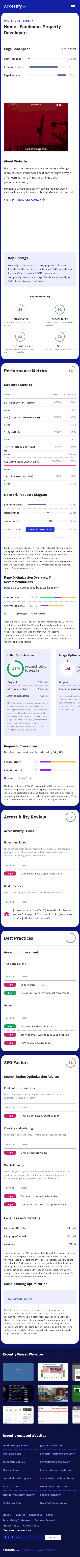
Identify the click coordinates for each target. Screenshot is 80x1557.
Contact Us (35, 1514)
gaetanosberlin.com (52, 1445)
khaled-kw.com (12, 1503)
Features (20, 1514)
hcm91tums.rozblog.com (55, 1461)
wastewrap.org (12, 1453)
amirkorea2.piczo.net (15, 1445)
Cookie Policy (31, 1525)
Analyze (53, 1537)
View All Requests (40, 529)
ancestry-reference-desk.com (57, 1453)
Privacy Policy (11, 1525)
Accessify (16, 6)
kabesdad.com (11, 1486)
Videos (7, 1514)
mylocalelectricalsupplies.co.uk (58, 1478)
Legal (49, 1514)
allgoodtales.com (50, 1494)
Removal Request (45, 1520)
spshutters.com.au (14, 1461)
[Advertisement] (40, 91)
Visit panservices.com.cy (24, 200)
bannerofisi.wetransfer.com (56, 1470)
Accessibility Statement (17, 1520)
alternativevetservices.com (19, 1494)
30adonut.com (11, 1470)
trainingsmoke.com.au (53, 1503)
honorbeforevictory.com (17, 1478)
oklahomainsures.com (53, 1486)
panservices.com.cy (18, 21)
